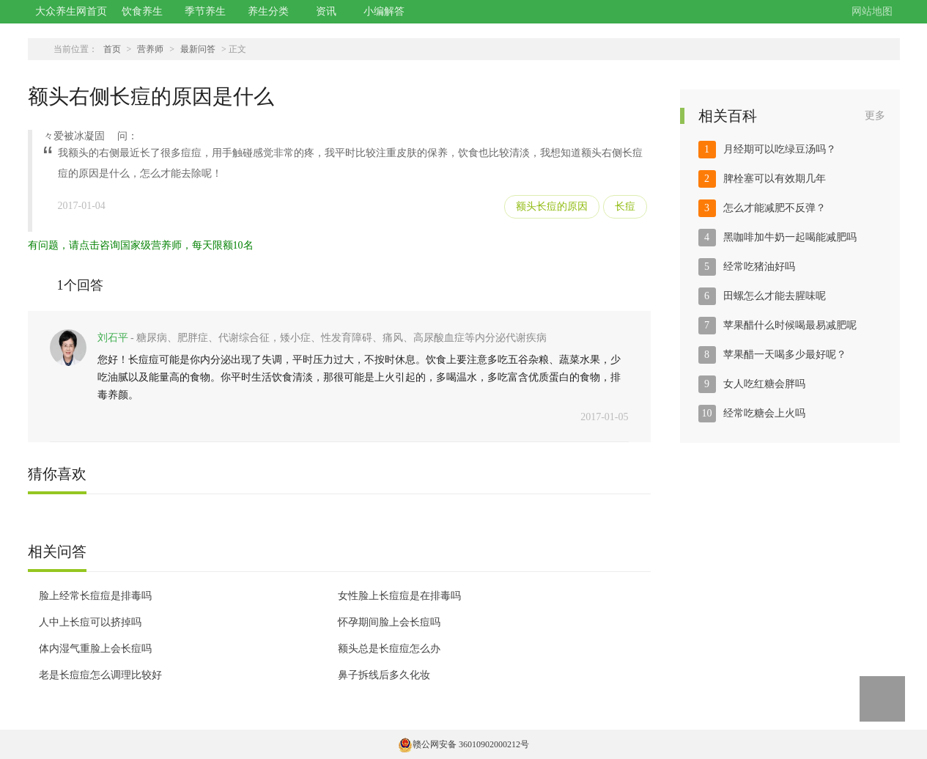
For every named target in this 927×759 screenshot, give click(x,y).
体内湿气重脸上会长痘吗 (95, 648)
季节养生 (205, 11)
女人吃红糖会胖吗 (764, 383)
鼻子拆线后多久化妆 (384, 675)
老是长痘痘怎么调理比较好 (100, 675)
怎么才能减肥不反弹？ (774, 207)
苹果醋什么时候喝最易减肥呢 (790, 325)
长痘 (625, 206)
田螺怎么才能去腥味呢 (774, 295)
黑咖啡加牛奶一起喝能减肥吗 (790, 237)
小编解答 (384, 11)
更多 (875, 115)
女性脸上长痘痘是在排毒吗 (399, 595)
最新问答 (197, 49)
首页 (112, 49)
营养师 (150, 49)
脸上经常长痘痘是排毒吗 (95, 595)
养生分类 (268, 11)
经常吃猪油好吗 (759, 266)
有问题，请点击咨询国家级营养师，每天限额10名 (141, 245)
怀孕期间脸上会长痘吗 (389, 622)
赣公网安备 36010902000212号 (463, 744)
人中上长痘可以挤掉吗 (90, 622)
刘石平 (112, 337)
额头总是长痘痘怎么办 (389, 648)
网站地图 (872, 11)
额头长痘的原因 (552, 206)
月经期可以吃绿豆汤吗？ (779, 149)
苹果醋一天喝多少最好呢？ (784, 354)
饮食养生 (142, 11)
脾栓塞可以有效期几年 (774, 178)
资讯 (326, 11)
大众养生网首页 (71, 11)
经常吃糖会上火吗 (764, 413)
